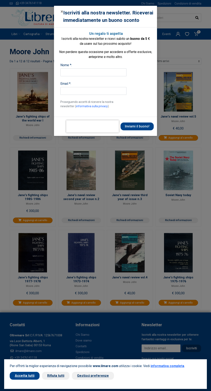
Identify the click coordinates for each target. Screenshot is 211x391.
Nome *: (66, 65)
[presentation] (92, 126)
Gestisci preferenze (93, 376)
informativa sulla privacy (92, 106)
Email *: (65, 84)
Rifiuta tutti (55, 376)
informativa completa (167, 366)
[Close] (62, 11)
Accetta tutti (24, 376)
